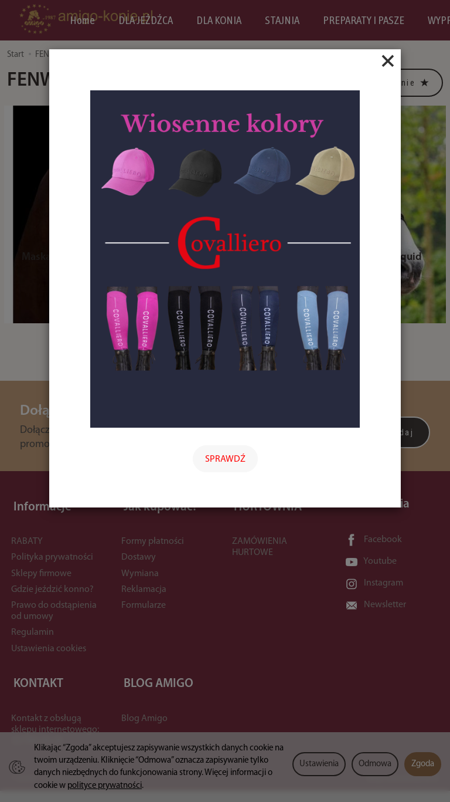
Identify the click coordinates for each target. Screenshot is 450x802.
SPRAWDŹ (225, 459)
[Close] (388, 61)
